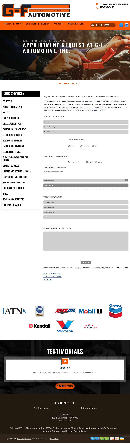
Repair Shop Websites (24, 441)
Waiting (100, 164)
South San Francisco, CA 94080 (55, 41)
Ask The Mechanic (52, 279)
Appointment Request (76, 23)
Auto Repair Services (41, 411)
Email (72, 148)
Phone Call (85, 148)
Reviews (47, 282)
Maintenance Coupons (88, 411)
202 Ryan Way (39, 41)
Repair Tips (45, 23)
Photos (19, 23)
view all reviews (65, 388)
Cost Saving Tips (51, 276)
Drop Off (90, 164)
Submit (86, 264)
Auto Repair (31, 23)
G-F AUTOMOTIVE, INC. (69, 85)
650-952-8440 (107, 7)
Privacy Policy (54, 441)
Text (95, 148)
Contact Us (58, 23)
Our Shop (7, 23)
